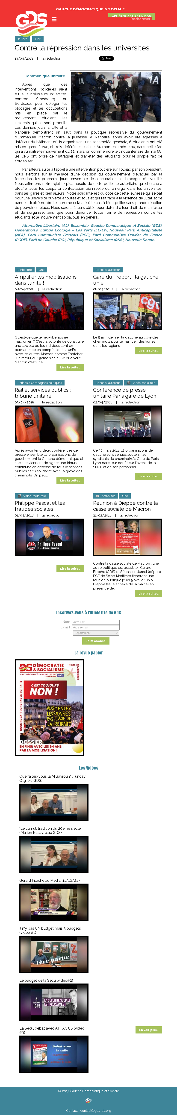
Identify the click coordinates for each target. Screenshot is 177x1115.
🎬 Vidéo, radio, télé (141, 383)
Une (38, 39)
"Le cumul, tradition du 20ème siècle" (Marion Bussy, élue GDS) (50, 830)
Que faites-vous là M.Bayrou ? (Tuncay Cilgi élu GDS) (52, 778)
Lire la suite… (70, 367)
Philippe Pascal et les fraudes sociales (40, 506)
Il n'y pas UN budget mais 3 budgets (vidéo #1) (50, 930)
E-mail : (66, 627)
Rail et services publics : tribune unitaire (43, 393)
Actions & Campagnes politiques (40, 383)
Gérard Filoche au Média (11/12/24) (49, 880)
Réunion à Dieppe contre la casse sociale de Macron (125, 506)
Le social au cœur (108, 269)
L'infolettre (25, 269)
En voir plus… (149, 1030)
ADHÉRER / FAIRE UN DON (131, 16)
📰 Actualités (105, 496)
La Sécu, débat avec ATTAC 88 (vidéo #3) (51, 1030)
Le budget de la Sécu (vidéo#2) (46, 980)
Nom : (67, 622)
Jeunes (22, 39)
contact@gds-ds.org (95, 1110)
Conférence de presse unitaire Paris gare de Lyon (124, 393)
